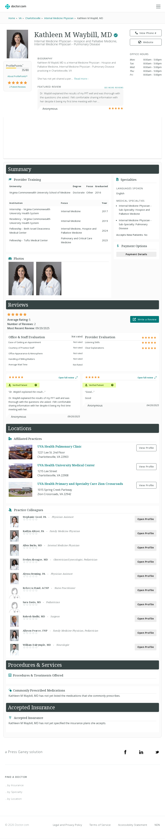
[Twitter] (157, 752)
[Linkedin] (141, 752)
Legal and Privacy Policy (67, 825)
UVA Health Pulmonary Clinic (59, 446)
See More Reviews (113, 88)
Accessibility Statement (132, 825)
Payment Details (136, 254)
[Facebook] (125, 752)
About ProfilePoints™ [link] (17, 76)
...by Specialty (13, 792)
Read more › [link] (81, 78)
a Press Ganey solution (24, 752)
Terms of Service (100, 825)
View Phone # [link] (145, 33)
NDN (157, 825)
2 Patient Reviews (17, 87)
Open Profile (145, 519)
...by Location (13, 798)
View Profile (146, 448)
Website (145, 42)
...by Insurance (14, 785)
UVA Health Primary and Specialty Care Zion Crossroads (80, 484)
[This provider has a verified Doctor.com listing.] (116, 34)
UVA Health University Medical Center (66, 465)
